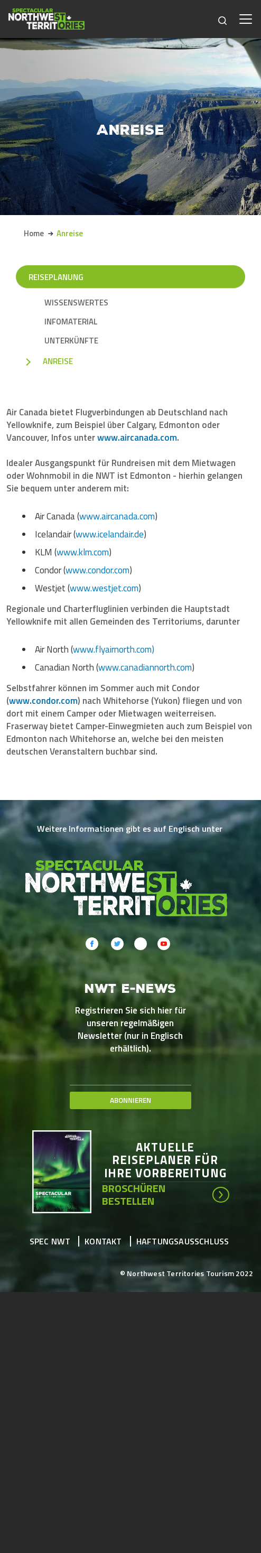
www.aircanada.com (137, 437)
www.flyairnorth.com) (113, 649)
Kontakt (103, 1241)
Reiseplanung (56, 277)
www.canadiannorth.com (145, 667)
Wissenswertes (76, 302)
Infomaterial (71, 322)
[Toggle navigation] (245, 19)
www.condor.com (97, 570)
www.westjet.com (104, 588)
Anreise (58, 361)
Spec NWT (50, 1241)
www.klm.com (83, 552)
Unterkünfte (71, 341)
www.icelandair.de (110, 534)
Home (34, 233)
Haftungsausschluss (182, 1241)
